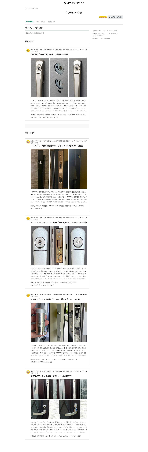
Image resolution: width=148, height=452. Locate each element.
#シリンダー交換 (36, 285)
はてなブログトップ (98, 35)
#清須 (33, 206)
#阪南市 (38, 359)
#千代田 (33, 436)
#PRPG (75, 282)
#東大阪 (33, 282)
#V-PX (59, 114)
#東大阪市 (40, 282)
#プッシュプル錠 (36, 117)
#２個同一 (71, 114)
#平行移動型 (60, 206)
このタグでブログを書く (115, 17)
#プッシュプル (80, 114)
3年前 (36, 143)
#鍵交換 (47, 114)
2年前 (36, 51)
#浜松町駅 (40, 114)
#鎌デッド (68, 206)
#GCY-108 (73, 436)
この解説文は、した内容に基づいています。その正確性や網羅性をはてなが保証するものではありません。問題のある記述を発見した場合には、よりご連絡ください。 (34, 33)
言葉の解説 (29, 22)
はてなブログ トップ (31, 8)
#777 (32, 208)
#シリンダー (51, 285)
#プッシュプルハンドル (50, 117)
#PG (44, 285)
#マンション (55, 282)
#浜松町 (33, 114)
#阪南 (33, 359)
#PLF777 (51, 206)
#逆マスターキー (73, 359)
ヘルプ (108, 34)
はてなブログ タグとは (98, 34)
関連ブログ (52, 22)
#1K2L (65, 114)
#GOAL (53, 114)
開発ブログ (114, 34)
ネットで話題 (40, 22)
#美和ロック (35, 362)
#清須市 (38, 206)
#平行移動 (38, 208)
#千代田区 (40, 436)
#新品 (79, 436)
